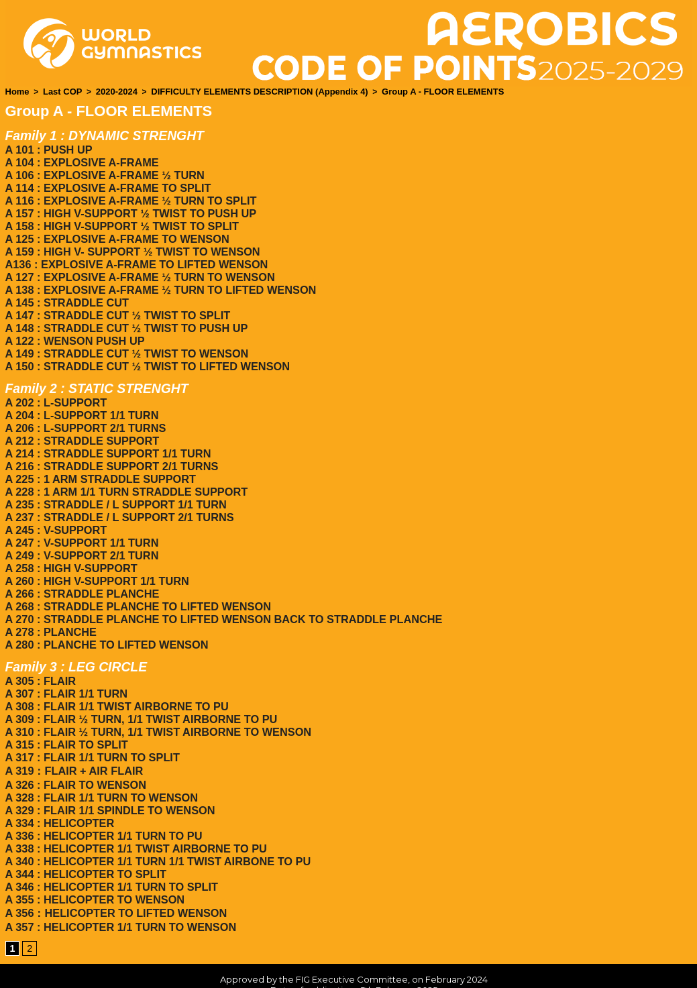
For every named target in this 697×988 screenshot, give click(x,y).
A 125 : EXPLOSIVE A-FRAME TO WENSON (115, 233)
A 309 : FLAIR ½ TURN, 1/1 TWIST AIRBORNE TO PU (138, 690)
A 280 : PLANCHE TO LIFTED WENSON (105, 618)
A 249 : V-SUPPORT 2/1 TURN (80, 534)
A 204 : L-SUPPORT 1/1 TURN (80, 401)
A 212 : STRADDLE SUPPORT (80, 425)
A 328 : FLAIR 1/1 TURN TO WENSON (100, 765)
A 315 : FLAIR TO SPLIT (65, 714)
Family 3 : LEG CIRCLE (78, 640)
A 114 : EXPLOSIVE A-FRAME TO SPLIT (106, 184)
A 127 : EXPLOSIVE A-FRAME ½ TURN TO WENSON (137, 269)
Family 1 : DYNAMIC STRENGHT (108, 134)
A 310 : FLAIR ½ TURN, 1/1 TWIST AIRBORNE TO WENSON (155, 702)
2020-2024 (110, 91)
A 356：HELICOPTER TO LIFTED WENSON (114, 874)
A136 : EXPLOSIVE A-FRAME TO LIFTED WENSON (134, 257)
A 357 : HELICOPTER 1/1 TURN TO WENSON (118, 887)
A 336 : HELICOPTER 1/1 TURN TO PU (102, 801)
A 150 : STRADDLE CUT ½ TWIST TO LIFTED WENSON (144, 354)
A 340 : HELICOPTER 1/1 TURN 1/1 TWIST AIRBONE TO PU (155, 825)
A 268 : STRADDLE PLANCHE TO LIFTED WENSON (135, 582)
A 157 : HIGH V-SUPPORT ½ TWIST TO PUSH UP (128, 209)
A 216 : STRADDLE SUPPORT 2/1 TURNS (109, 449)
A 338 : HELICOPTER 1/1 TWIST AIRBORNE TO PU (133, 813)
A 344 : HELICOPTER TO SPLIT (84, 837)
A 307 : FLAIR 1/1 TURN (65, 666)
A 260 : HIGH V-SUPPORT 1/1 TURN (95, 558)
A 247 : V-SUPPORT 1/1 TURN (80, 522)
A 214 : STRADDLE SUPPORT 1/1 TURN (106, 437)
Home (16, 91)
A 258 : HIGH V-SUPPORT (70, 546)
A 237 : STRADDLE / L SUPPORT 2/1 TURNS (117, 498)
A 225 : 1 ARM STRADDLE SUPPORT (99, 462)
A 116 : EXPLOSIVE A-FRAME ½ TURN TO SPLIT (128, 197)
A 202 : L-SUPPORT (55, 389)
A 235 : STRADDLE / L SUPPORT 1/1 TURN (114, 486)
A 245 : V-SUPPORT (55, 510)
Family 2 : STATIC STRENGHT (100, 375)
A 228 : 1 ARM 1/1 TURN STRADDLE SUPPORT (124, 474)
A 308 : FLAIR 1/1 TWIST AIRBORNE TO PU (115, 678)
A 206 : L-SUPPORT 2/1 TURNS (84, 413)
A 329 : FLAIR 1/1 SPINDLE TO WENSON (108, 777)
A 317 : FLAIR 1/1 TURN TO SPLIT (90, 726)
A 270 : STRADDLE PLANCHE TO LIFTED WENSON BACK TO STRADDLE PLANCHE (219, 594)
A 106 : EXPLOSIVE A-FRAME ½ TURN (103, 172)
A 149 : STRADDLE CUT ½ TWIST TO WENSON (124, 341)
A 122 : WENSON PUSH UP (73, 329)
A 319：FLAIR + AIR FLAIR (73, 739)
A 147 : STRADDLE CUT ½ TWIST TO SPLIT (115, 305)
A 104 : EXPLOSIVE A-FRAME (80, 160)
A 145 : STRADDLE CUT (66, 293)
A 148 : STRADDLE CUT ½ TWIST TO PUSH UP (124, 317)
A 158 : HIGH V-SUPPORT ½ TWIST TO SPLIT (119, 221)
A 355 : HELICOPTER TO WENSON (93, 861)
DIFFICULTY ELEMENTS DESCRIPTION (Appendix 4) (243, 91)
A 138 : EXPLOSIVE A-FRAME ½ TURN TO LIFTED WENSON (158, 281)
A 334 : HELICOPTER (58, 789)
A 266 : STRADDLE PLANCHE (80, 570)
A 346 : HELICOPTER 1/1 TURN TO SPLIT (109, 849)
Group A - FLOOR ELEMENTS (413, 91)
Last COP (59, 91)
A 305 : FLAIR (39, 654)
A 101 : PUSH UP (48, 148)
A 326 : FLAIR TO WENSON (74, 753)
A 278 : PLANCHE (50, 606)
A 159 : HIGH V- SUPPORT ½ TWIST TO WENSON (130, 245)
